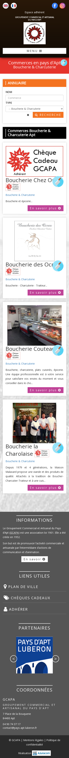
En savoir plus (45, 208)
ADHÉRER (16, 609)
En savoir (35, 559)
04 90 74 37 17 (11, 724)
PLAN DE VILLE (21, 586)
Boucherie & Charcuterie (20, 195)
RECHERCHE (48, 115)
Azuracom (41, 753)
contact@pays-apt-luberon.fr (20, 728)
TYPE (9, 103)
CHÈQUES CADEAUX (27, 597)
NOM (9, 92)
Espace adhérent (35, 12)
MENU (34, 51)
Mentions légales (33, 740)
